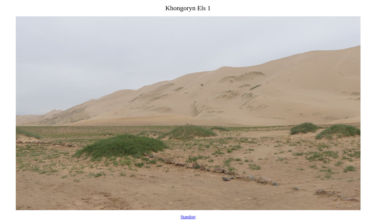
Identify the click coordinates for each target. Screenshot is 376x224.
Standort (187, 217)
